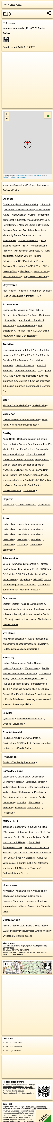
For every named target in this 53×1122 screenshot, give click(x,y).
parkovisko (8, 524)
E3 (45, 350)
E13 (19, 4)
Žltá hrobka (43, 619)
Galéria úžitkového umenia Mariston (21, 419)
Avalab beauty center (33, 230)
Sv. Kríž (9, 376)
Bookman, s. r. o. (30, 235)
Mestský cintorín (22, 614)
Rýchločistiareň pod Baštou (26, 251)
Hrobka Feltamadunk (13, 663)
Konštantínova (23, 891)
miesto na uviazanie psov (24, 425)
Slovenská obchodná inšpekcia (27, 465)
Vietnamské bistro (26, 325)
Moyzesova (8, 896)
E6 (41, 355)
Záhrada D (33, 386)
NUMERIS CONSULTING (15, 470)
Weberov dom (32, 668)
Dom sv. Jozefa (10, 624)
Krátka (21, 906)
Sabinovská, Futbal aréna (27, 807)
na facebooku (22, 1084)
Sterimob (45, 204)
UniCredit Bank (31, 485)
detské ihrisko (39, 405)
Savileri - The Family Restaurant (34, 315)
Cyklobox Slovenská (13, 724)
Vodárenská (9, 787)
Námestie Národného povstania (18, 901)
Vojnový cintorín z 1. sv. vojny (20, 619)
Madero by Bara (11, 235)
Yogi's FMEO (35, 310)
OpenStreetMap (22, 175)
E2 (28, 355)
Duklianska (44, 504)
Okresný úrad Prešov (29, 444)
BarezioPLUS (9, 240)
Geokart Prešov (13, 485)
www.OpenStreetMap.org (36, 1106)
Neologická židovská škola (24, 689)
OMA (12, 4)
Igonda (47, 370)
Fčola (42, 439)
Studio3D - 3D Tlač (34, 480)
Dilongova (8, 782)
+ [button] (7, 114)
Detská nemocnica (12, 797)
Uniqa (6, 465)
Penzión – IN (32, 296)
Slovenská (32, 906)
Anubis (16, 230)
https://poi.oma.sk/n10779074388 (15, 177)
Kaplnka (7, 355)
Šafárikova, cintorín (35, 782)
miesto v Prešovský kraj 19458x (26, 931)
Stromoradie (9, 315)
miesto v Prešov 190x (13, 925)
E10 (16, 355)
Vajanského (8, 504)
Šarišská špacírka (25, 365)
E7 (32, 350)
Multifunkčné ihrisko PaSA (16, 405)
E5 (22, 355)
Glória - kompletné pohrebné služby (20, 204)
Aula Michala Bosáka (13, 639)
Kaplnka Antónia (42, 609)
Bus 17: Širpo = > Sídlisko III (22, 858)
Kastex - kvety (41, 271)
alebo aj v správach (13, 1050)
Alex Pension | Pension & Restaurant (21, 291)
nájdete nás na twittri (14, 1042)
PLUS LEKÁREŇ (40, 569)
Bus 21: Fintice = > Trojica (27, 837)
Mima (26, 569)
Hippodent (25, 579)
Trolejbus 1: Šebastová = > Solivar (20, 827)
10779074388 (8, 948)
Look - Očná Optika (15, 215)
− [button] (7, 119)
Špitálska (35, 896)
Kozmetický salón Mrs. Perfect (32, 220)
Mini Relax (25, 271)
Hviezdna (21, 802)
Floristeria (18, 266)
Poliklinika (39, 792)
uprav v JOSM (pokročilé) (36, 946)
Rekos (6, 444)
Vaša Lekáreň (10, 579)
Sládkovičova (24, 792)
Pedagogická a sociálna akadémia (20, 649)
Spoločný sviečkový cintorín (17, 609)
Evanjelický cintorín (12, 350)
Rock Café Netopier (26, 336)
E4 (26, 350)
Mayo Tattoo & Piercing (35, 276)
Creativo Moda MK (28, 240)
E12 (35, 355)
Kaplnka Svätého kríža (32, 604)
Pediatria (7, 807)
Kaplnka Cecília (41, 614)
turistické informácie (26, 370)
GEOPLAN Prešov (12, 490)
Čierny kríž (21, 381)
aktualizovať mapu (18, 946)
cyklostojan (8, 718)
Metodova (22, 896)
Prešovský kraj (33, 185)
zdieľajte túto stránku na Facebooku (19, 1085)
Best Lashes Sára (12, 276)
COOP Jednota (25, 261)
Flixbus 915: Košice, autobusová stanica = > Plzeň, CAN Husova (27, 832)
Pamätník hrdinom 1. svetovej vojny (34, 694)
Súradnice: (8, 47)
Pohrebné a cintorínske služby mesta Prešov (27, 209)
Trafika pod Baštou (26, 504)
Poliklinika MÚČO (37, 574)
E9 (14, 360)
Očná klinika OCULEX (14, 574)
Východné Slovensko (13, 185)
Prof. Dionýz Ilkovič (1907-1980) (28, 678)
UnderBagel (9, 310)
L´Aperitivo (10, 320)
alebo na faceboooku (14, 1046)
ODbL (34, 1109)
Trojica (19, 782)
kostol (6, 604)
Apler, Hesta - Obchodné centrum (19, 439)
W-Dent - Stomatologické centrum (20, 564)
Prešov (15, 190)
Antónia (22, 360)
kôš (14, 444)
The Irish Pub (23, 331)
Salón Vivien (23, 256)
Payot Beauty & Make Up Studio (19, 225)
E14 (39, 350)
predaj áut (22, 544)
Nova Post (29, 490)
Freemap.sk (37, 175)
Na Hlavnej (29, 797)
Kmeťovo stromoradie (16, 28)
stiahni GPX (7, 952)
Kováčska (8, 891)
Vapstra (21, 310)
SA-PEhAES (32, 266)
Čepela (6, 360)
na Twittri (28, 1087)
